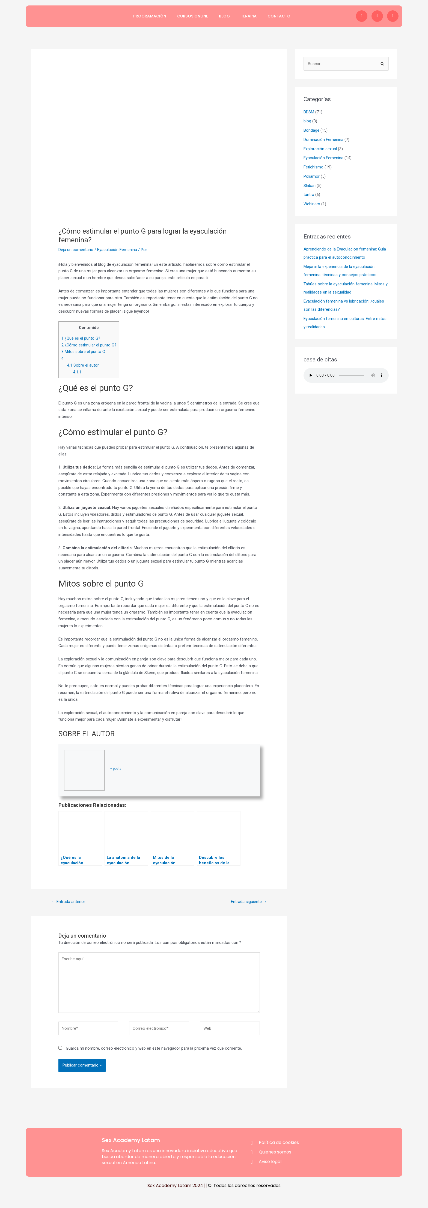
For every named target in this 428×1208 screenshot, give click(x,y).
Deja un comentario (75, 249)
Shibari (310, 185)
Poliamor (312, 176)
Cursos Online (192, 16)
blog (307, 121)
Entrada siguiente (249, 901)
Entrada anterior (68, 901)
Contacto (279, 16)
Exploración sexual (320, 148)
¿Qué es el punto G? (80, 338)
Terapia (249, 16)
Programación (149, 16)
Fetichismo (313, 167)
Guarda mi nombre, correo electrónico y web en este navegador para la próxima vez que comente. (154, 1048)
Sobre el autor (83, 365)
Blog (224, 16)
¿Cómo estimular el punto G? (88, 345)
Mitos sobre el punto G (83, 351)
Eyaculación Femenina (117, 249)
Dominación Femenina (323, 139)
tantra (309, 194)
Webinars (312, 203)
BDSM (309, 112)
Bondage (311, 130)
